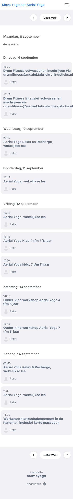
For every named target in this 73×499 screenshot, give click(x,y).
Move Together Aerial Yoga (23, 5)
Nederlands (36, 484)
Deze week (50, 17)
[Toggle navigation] (66, 5)
